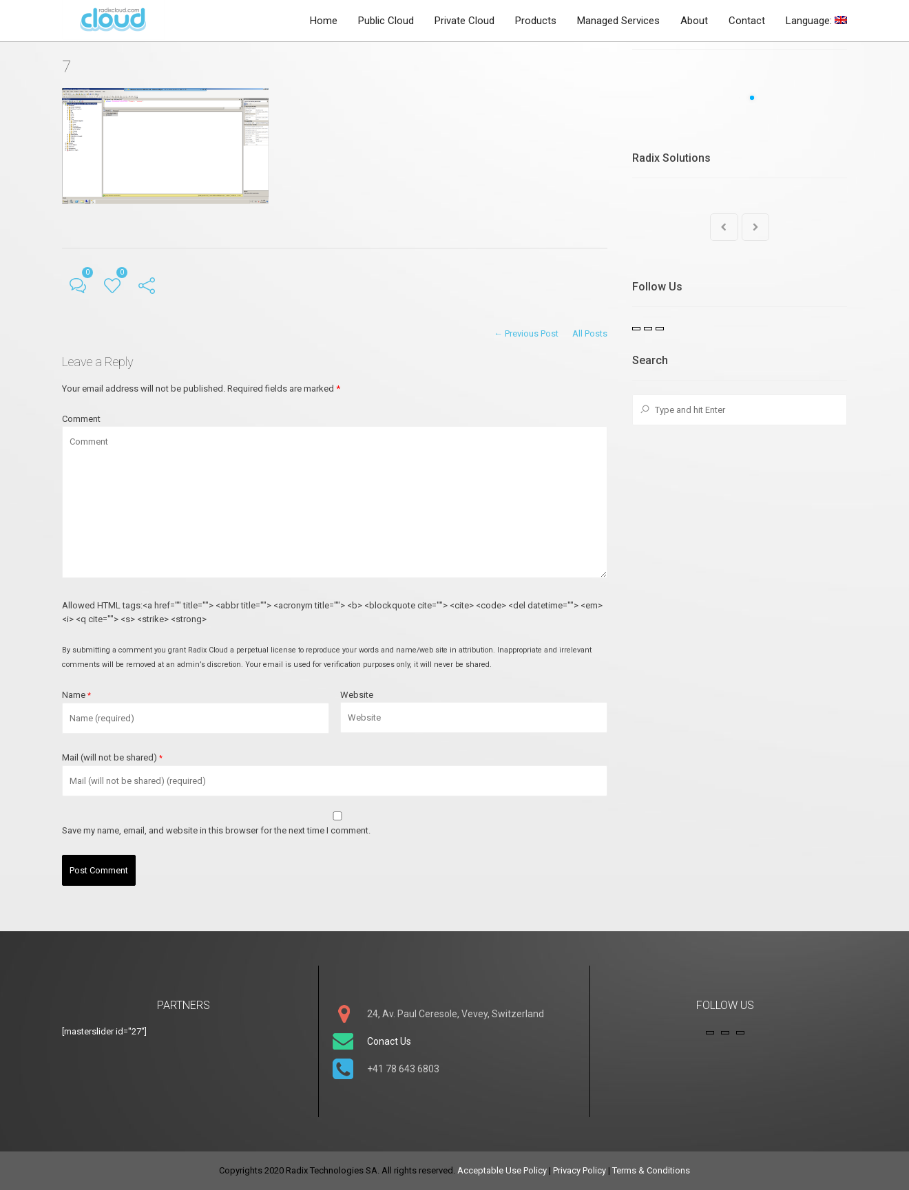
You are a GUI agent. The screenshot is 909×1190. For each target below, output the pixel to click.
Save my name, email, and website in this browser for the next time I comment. (216, 830)
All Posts (589, 333)
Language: (816, 20)
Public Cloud (386, 20)
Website (356, 695)
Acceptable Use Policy (502, 1170)
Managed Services (618, 20)
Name (76, 695)
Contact (747, 20)
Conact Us (389, 1041)
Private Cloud (464, 20)
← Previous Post (526, 333)
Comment (81, 419)
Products (535, 20)
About (694, 20)
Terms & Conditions (651, 1170)
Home (323, 20)
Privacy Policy (579, 1170)
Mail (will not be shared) (112, 757)
